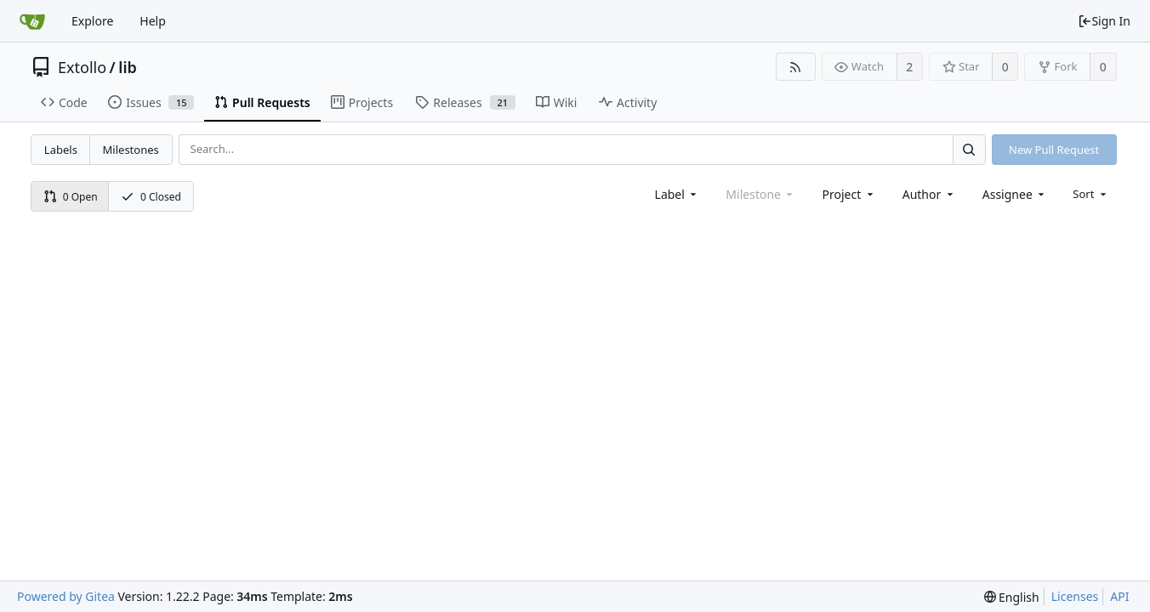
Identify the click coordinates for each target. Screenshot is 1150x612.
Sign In (1104, 21)
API (1119, 596)
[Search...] (969, 149)
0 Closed (151, 197)
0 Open (70, 197)
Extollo (82, 67)
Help (152, 21)
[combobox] (677, 194)
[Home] (32, 21)
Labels (60, 149)
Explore (92, 21)
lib (127, 67)
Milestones (131, 149)
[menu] (1090, 194)
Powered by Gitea (66, 596)
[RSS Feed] (796, 67)
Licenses (1075, 596)
